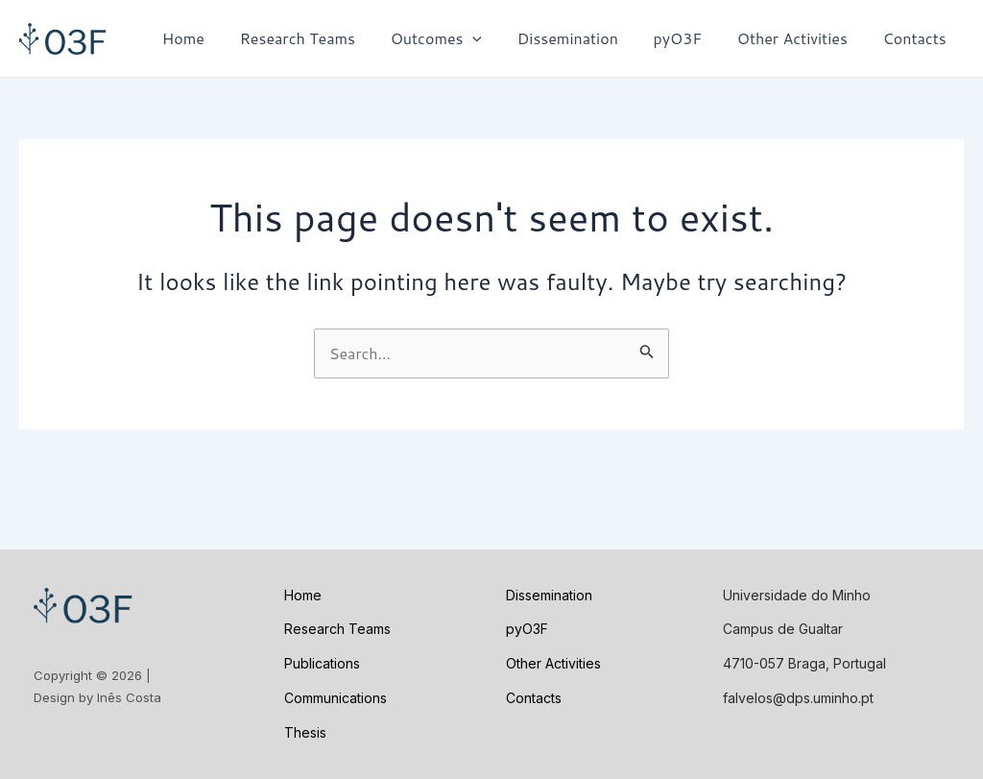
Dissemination (583, 38)
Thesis (305, 732)
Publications (322, 663)
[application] (492, 38)
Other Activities (799, 38)
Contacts (916, 38)
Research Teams (321, 38)
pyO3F (688, 38)
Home (212, 38)
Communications (335, 698)
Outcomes (456, 38)
